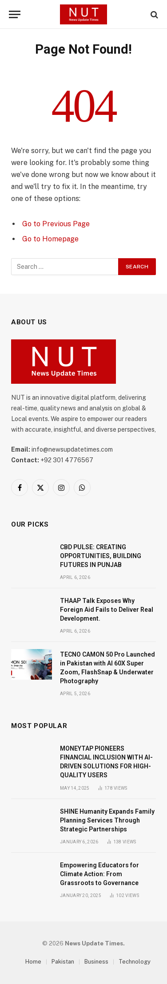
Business (96, 961)
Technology (135, 961)
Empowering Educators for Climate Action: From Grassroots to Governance (99, 874)
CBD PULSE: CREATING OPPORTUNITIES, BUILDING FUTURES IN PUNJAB (100, 555)
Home (33, 961)
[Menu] (14, 14)
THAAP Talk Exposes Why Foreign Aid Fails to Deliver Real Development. (106, 609)
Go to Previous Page (56, 224)
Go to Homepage (50, 239)
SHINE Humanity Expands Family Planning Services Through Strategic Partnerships (107, 820)
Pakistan (63, 961)
